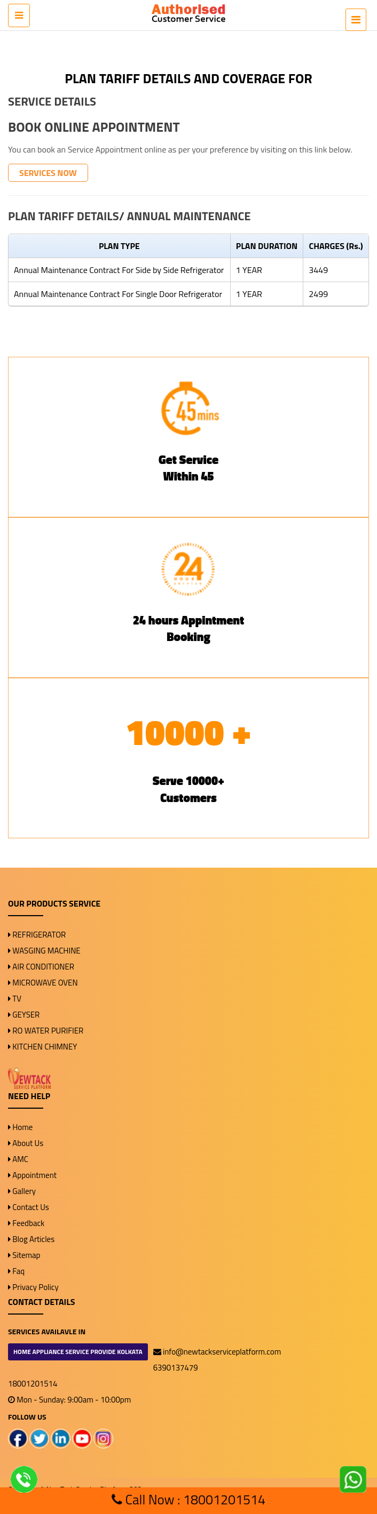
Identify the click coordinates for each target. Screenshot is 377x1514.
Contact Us (28, 1207)
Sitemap (24, 1255)
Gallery (22, 1191)
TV (14, 998)
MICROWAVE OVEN (43, 982)
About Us (25, 1143)
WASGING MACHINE (44, 950)
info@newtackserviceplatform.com (217, 1351)
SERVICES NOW (48, 172)
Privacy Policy (33, 1287)
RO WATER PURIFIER (45, 1030)
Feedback (26, 1223)
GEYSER (24, 1014)
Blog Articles (31, 1239)
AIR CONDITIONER (41, 966)
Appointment (32, 1175)
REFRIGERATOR (37, 934)
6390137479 (175, 1367)
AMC (18, 1159)
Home (20, 1127)
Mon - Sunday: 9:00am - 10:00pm (69, 1399)
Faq (16, 1271)
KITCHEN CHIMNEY (42, 1046)
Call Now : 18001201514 (188, 1499)
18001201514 (32, 1383)
